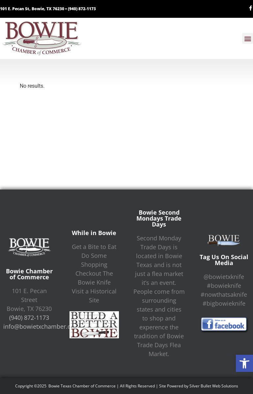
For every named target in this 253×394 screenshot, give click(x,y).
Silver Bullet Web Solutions (213, 386)
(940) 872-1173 (82, 9)
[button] (244, 363)
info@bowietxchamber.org (40, 326)
